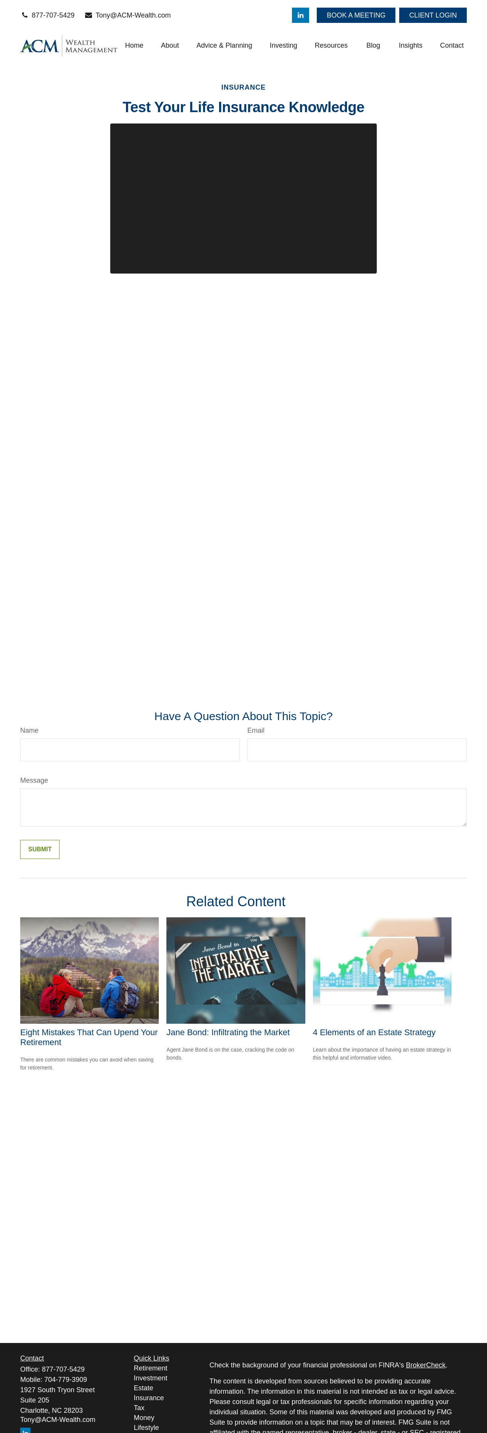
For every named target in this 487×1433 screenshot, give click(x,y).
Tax (139, 1408)
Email (255, 730)
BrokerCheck (426, 1365)
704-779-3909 (65, 1379)
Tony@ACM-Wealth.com (127, 15)
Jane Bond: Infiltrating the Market (228, 1032)
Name (29, 730)
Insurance (149, 1398)
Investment (151, 1378)
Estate (143, 1388)
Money (144, 1418)
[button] (134, 46)
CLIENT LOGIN (433, 15)
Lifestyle (146, 1427)
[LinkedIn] (300, 15)
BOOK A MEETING (356, 15)
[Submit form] (40, 849)
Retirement (151, 1368)
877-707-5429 (47, 15)
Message (34, 780)
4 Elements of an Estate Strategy (374, 1032)
